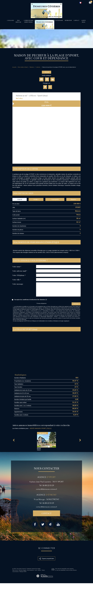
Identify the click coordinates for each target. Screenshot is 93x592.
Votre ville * (16, 280)
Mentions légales (22, 570)
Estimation (68, 20)
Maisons (32, 67)
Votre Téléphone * (19, 275)
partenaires (59, 20)
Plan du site (15, 570)
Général (19, 199)
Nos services (18, 21)
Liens (36, 570)
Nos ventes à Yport (23, 67)
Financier (73, 199)
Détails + (36, 199)
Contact (76, 20)
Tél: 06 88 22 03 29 (46, 485)
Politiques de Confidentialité (38, 320)
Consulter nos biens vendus (28, 21)
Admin (39, 570)
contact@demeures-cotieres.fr (46, 489)
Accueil (14, 67)
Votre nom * (16, 267)
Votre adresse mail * (19, 271)
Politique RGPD (22, 571)
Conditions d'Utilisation (53, 320)
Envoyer (76, 304)
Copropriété (55, 199)
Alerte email (83, 21)
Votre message (17, 284)
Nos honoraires (30, 570)
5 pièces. (38, 67)
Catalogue (10, 20)
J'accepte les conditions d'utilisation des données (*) (30, 299)
